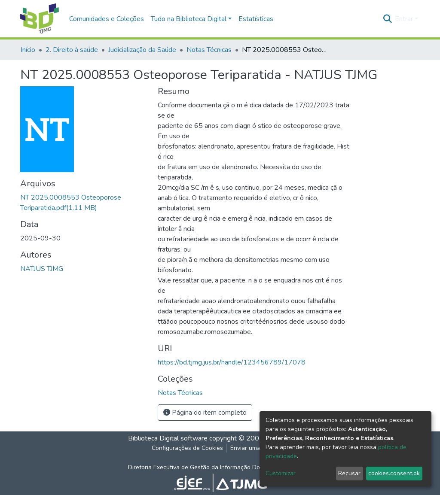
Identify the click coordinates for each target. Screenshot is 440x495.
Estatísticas (255, 19)
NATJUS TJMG (41, 268)
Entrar (404, 19)
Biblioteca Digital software (168, 438)
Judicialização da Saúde (142, 50)
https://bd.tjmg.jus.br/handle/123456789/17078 (232, 362)
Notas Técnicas (209, 50)
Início (28, 50)
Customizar (281, 473)
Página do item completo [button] (205, 412)
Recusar (349, 473)
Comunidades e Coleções (106, 19)
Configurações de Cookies (187, 448)
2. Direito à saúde (72, 50)
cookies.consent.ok (394, 473)
